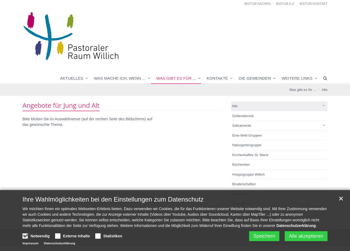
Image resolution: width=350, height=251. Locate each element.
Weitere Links (297, 78)
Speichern (264, 237)
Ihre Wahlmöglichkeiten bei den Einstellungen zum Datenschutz (113, 200)
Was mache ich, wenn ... (120, 78)
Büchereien (241, 165)
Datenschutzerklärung (296, 226)
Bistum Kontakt (314, 4)
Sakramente (241, 125)
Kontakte (217, 78)
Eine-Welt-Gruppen (247, 135)
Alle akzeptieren (306, 237)
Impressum (30, 244)
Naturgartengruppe (246, 145)
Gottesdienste (243, 116)
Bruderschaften (244, 184)
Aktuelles (71, 78)
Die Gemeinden (255, 78)
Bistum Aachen (258, 4)
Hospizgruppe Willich (248, 174)
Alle (325, 90)
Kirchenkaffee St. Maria (250, 155)
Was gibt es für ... (176, 78)
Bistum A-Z (285, 4)
